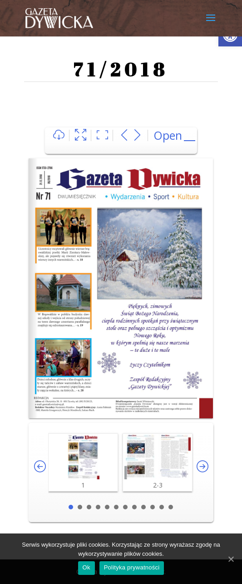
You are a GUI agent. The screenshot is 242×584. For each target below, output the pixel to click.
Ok (86, 567)
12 (170, 507)
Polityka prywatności (132, 567)
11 (161, 507)
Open (167, 135)
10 (152, 507)
